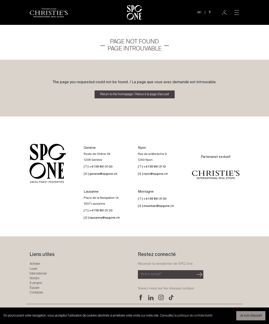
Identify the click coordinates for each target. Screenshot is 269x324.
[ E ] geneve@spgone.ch (100, 174)
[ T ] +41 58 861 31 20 (98, 210)
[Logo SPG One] (134, 12)
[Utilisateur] (224, 12)
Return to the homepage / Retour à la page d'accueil (134, 94)
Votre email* (151, 274)
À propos (36, 283)
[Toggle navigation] (236, 12)
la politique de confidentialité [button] (193, 315)
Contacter (36, 292)
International (38, 273)
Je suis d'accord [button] (251, 315)
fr (210, 12)
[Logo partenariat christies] (49, 12)
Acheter (35, 263)
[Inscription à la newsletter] (167, 274)
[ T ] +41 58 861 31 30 (152, 198)
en (199, 12)
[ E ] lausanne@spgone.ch (102, 217)
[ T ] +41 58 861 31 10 (152, 166)
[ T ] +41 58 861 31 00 (98, 166)
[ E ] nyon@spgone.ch (153, 174)
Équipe (34, 287)
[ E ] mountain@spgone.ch (156, 206)
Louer (33, 268)
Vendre (34, 278)
